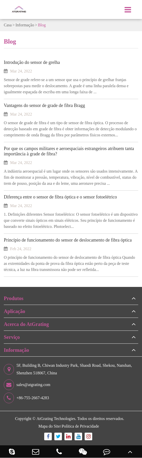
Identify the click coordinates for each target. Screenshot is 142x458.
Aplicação (14, 311)
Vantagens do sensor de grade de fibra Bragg (44, 105)
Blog (42, 25)
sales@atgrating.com (27, 384)
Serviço (12, 337)
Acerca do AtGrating (26, 324)
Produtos (13, 298)
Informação (24, 25)
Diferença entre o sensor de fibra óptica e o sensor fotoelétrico (60, 196)
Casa (8, 25)
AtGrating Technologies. (56, 418)
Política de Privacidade (80, 426)
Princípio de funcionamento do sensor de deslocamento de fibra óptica (68, 240)
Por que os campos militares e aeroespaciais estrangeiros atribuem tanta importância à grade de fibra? (69, 151)
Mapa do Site (49, 426)
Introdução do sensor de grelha (32, 62)
